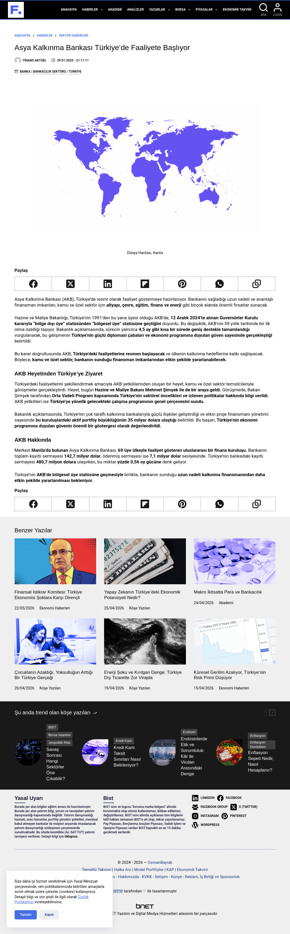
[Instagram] (205, 816)
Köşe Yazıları (139, 608)
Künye (176, 876)
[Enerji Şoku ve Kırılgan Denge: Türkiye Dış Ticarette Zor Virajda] (145, 641)
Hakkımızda (128, 876)
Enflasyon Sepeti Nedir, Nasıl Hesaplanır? (261, 761)
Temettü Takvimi (96, 869)
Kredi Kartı (124, 741)
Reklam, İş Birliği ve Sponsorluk (212, 876)
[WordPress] (205, 825)
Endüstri (189, 732)
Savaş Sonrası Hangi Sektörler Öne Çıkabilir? (55, 764)
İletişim (161, 876)
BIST (52, 727)
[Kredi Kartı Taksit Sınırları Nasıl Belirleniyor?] (95, 752)
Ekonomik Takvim (237, 9)
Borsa (184, 10)
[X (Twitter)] (70, 284)
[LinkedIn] (108, 284)
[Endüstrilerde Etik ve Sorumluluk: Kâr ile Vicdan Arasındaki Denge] (162, 752)
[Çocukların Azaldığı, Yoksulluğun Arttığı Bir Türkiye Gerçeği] (55, 641)
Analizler (135, 9)
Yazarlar (160, 10)
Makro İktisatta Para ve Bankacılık (228, 592)
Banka (25, 71)
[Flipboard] (145, 284)
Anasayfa (69, 9)
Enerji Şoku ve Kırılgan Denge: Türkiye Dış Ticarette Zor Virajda (143, 675)
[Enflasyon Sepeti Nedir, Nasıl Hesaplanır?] (229, 752)
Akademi (115, 9)
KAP (170, 869)
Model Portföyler (148, 869)
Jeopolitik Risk (59, 743)
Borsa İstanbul (59, 735)
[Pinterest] (182, 284)
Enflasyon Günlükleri (258, 744)
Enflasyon (257, 736)
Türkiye (75, 71)
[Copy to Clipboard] (257, 284)
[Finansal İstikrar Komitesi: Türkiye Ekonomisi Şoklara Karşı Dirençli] (55, 561)
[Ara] (263, 9)
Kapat (49, 915)
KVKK (147, 876)
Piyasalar (208, 10)
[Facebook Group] (210, 807)
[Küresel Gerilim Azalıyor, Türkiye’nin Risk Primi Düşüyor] (235, 641)
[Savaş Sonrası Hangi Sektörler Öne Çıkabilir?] (28, 752)
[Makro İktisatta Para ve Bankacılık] (235, 561)
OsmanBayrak (160, 862)
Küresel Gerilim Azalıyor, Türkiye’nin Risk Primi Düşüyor (230, 675)
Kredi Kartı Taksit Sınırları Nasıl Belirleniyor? (127, 756)
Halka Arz (122, 869)
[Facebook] (33, 284)
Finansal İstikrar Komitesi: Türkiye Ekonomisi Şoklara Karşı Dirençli (48, 595)
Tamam (26, 915)
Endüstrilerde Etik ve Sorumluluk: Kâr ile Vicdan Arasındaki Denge (194, 756)
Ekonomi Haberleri (54, 608)
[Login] (277, 9)
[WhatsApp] (219, 284)
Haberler (93, 10)
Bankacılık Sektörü (49, 71)
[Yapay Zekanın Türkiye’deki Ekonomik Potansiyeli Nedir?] (145, 561)
